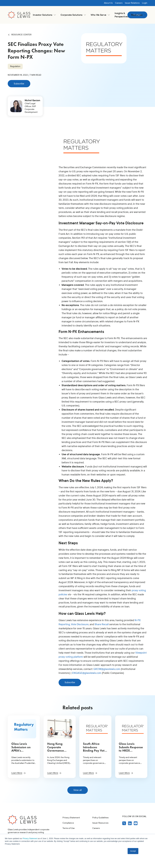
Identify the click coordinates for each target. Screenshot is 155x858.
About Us (108, 3)
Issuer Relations (132, 3)
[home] (19, 15)
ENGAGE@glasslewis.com (86, 673)
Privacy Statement (30, 838)
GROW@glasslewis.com (106, 669)
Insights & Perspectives (122, 15)
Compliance (68, 832)
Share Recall (102, 624)
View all (77, 790)
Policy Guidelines (100, 831)
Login (144, 3)
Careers (118, 3)
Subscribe (19, 83)
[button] (44, 15)
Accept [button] (133, 851)
